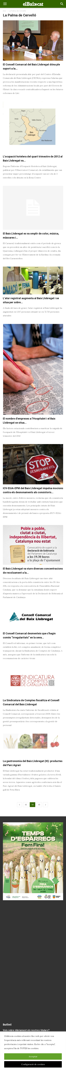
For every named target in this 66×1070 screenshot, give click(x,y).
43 (26, 804)
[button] (62, 4)
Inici (4, 11)
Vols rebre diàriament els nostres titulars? (26, 1030)
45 (39, 804)
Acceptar (33, 1056)
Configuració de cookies (33, 1064)
